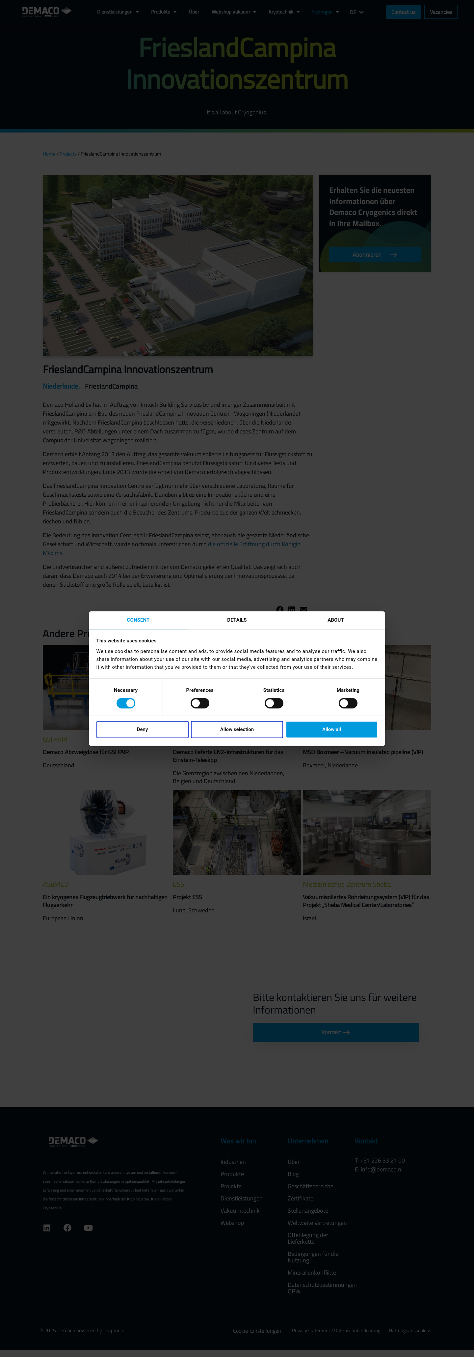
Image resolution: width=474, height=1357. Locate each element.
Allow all (331, 730)
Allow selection (237, 730)
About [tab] (336, 620)
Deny (142, 730)
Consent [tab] (138, 620)
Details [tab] (237, 620)
